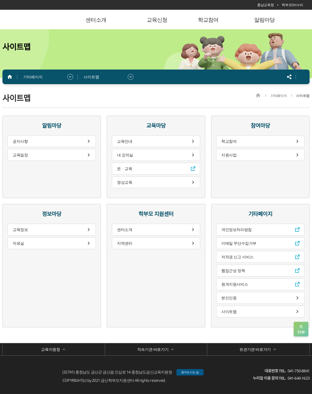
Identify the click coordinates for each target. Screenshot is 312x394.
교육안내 (124, 141)
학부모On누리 (292, 4)
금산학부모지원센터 (34, 19)
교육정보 (20, 229)
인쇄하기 (302, 77)
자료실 (18, 243)
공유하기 (289, 77)
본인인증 (228, 298)
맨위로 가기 (301, 329)
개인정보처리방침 (236, 229)
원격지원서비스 (234, 284)
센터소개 (124, 229)
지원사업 (228, 155)
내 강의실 (125, 155)
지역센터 (124, 243)
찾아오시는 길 (190, 372)
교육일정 (20, 155)
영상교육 (124, 182)
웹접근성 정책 (233, 270)
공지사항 (20, 141)
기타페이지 (33, 77)
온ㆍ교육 (124, 168)
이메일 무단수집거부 (238, 243)
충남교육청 (265, 4)
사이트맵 (91, 77)
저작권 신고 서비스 (237, 257)
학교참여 (228, 141)
